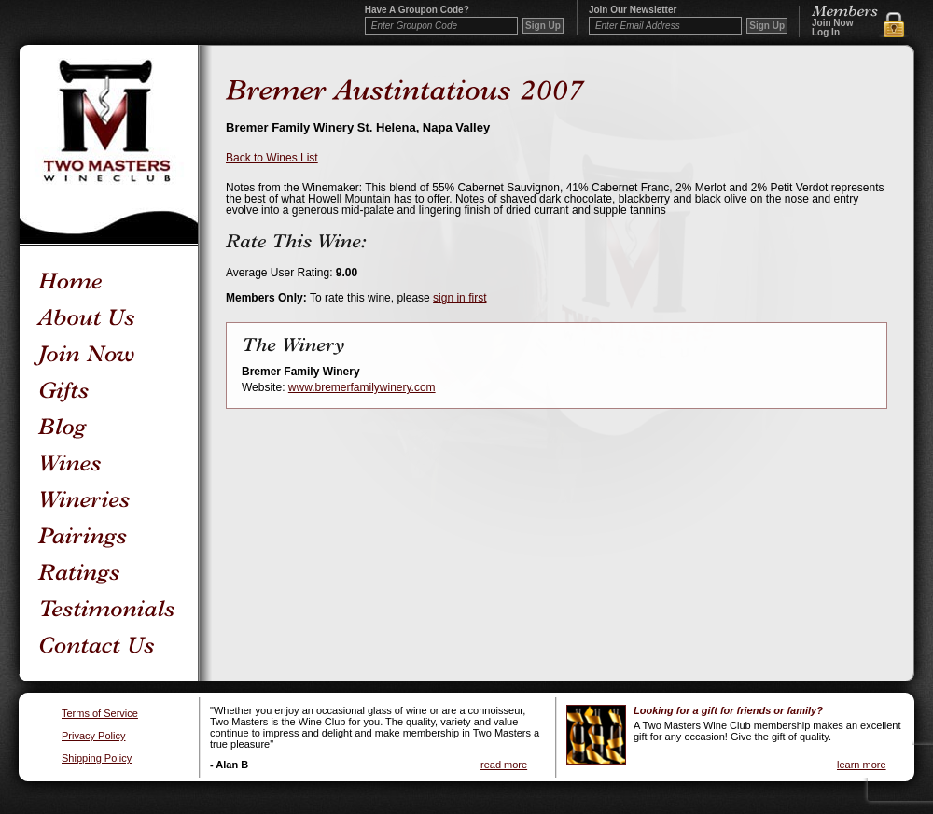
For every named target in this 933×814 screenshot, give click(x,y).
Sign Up (767, 26)
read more (503, 764)
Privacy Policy (93, 736)
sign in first (459, 297)
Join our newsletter (632, 10)
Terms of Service (100, 714)
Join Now (832, 23)
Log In (826, 32)
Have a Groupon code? (417, 10)
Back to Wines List (272, 157)
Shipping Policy (97, 758)
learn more (861, 764)
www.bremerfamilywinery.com (362, 387)
